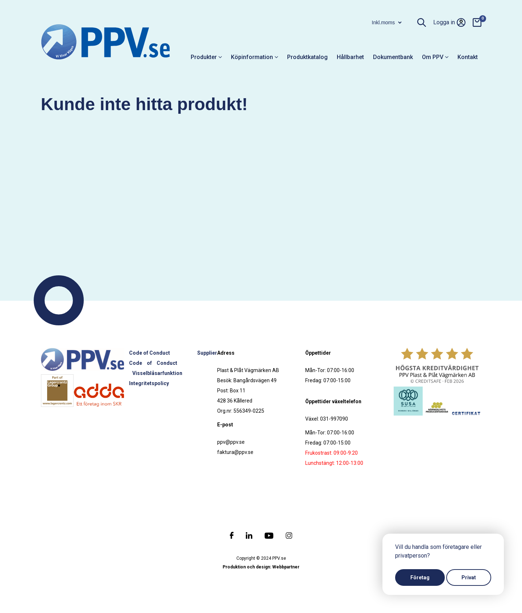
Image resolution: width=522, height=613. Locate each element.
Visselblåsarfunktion (157, 373)
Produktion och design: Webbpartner (261, 567)
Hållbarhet (350, 57)
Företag (420, 577)
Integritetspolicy (149, 383)
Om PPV (435, 57)
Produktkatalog (307, 57)
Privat (468, 577)
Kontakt (467, 57)
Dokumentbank (393, 57)
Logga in (449, 22)
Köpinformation (254, 57)
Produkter (206, 57)
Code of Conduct (149, 353)
